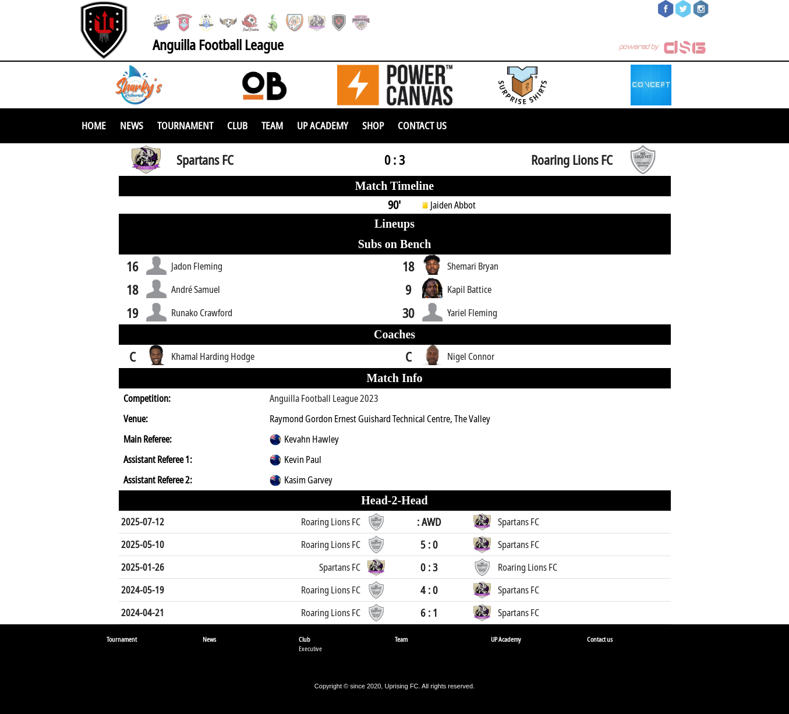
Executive (310, 648)
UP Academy (322, 125)
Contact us (422, 125)
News (131, 125)
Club (237, 125)
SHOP (373, 125)
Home (94, 125)
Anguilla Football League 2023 (324, 398)
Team (272, 125)
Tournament (185, 125)
